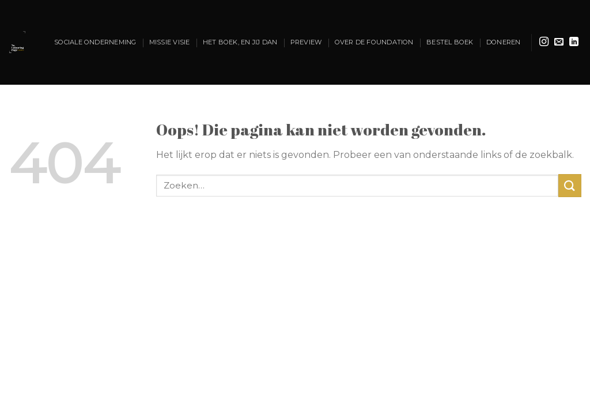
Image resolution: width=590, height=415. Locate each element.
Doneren (503, 42)
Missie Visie (169, 42)
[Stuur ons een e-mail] (558, 42)
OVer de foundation (374, 42)
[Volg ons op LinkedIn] (573, 42)
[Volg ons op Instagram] (544, 42)
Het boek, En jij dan (240, 42)
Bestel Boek (449, 42)
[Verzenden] (569, 185)
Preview (306, 42)
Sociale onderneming (95, 42)
